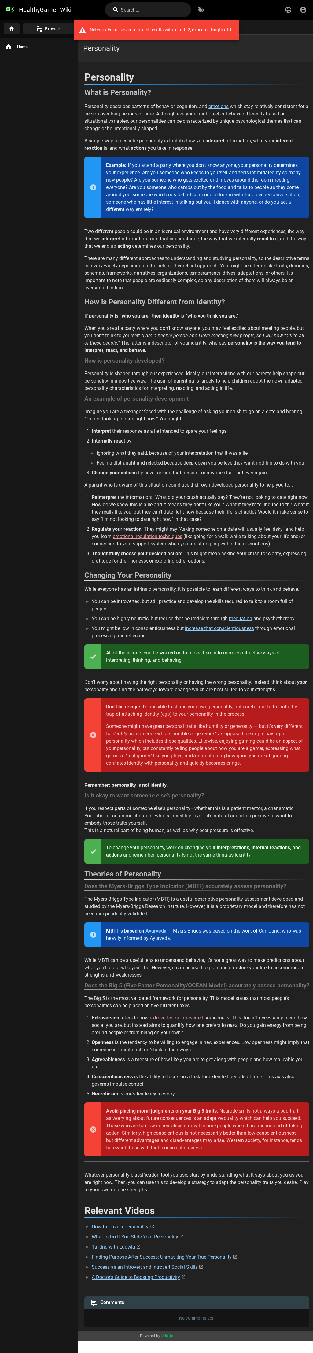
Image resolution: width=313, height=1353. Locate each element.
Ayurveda (156, 931)
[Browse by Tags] (200, 9)
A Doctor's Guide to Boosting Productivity (136, 1277)
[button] (288, 10)
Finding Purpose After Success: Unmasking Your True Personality (162, 1257)
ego (166, 714)
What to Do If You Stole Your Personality (135, 1237)
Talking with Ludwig (113, 1247)
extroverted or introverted (176, 1018)
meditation (240, 618)
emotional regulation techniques (147, 536)
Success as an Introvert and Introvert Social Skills (145, 1267)
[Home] (12, 28)
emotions (218, 106)
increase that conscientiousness (219, 628)
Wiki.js (167, 1336)
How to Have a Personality (120, 1227)
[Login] (303, 9)
